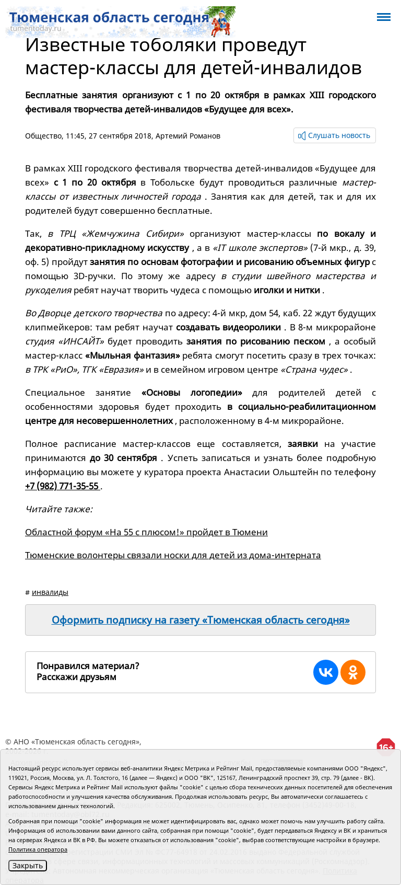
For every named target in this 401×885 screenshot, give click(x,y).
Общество (43, 136)
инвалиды (50, 592)
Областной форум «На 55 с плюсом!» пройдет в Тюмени (146, 532)
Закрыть (28, 865)
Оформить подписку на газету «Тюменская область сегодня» (201, 620)
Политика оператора (37, 849)
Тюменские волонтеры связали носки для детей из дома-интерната (173, 555)
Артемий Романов (188, 136)
